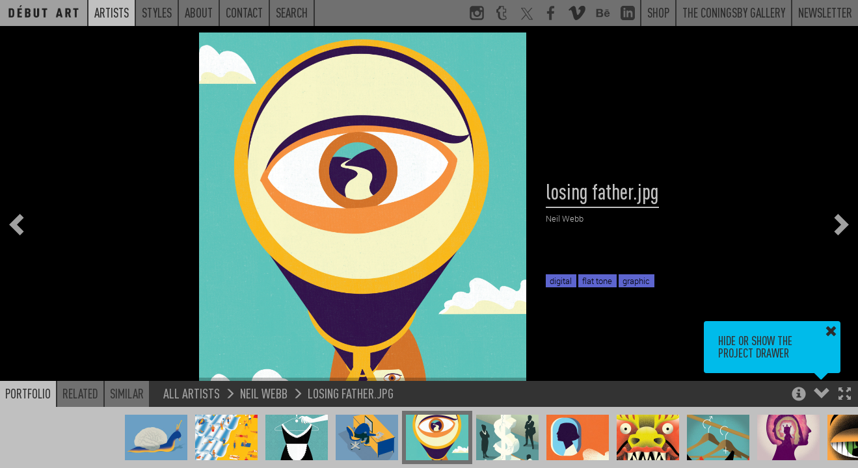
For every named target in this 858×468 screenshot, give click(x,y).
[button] (844, 394)
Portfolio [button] (28, 393)
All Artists (191, 393)
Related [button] (80, 393)
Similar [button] (127, 393)
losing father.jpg (351, 393)
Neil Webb (264, 393)
